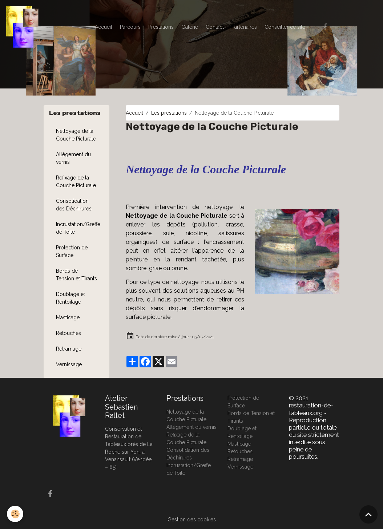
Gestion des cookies (192, 519)
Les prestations (169, 113)
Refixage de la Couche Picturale (76, 181)
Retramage (68, 349)
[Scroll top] (368, 514)
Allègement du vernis (73, 158)
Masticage (68, 317)
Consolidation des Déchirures (74, 205)
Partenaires (244, 27)
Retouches (68, 333)
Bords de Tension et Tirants (76, 274)
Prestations (161, 27)
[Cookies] (15, 514)
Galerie (189, 27)
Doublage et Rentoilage (70, 298)
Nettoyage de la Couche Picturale (76, 135)
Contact (215, 27)
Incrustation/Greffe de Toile (78, 228)
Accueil (103, 27)
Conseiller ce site (285, 27)
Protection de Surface (72, 251)
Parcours (130, 27)
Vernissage (69, 364)
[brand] (23, 27)
